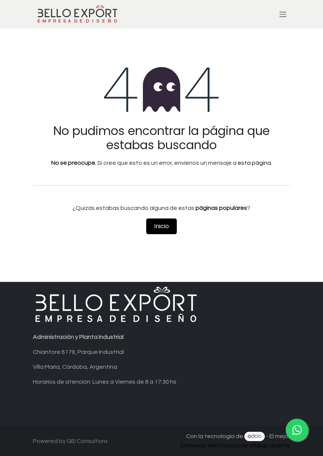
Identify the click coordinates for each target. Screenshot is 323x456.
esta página (254, 163)
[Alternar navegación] (283, 14)
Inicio (161, 226)
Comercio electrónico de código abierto (235, 446)
